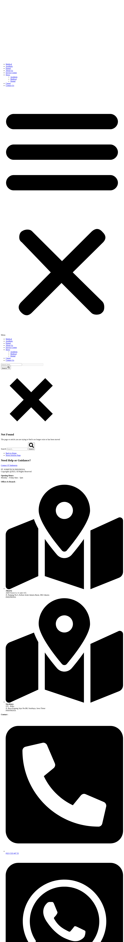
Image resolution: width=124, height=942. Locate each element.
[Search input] (11, 364)
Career (8, 83)
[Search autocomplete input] (32, 364)
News (8, 75)
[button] (62, 212)
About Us (9, 71)
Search (3, 449)
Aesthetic (9, 66)
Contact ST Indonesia (9, 465)
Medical (9, 64)
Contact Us (10, 85)
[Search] (31, 446)
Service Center (11, 73)
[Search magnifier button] (6, 367)
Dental (8, 68)
